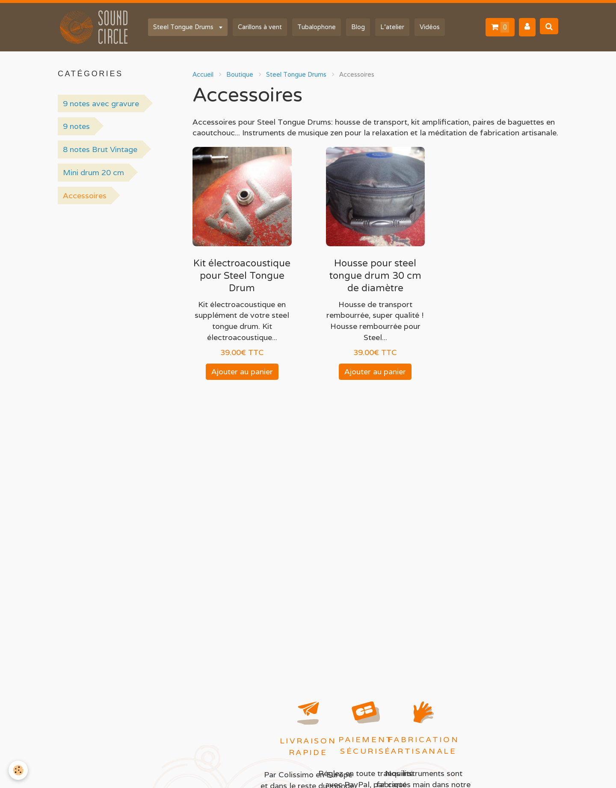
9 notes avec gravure (101, 103)
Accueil (202, 74)
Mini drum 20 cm (93, 172)
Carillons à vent (260, 27)
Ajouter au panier (242, 371)
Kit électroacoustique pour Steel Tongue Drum (241, 275)
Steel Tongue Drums (184, 27)
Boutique (239, 74)
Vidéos (430, 27)
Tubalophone (316, 27)
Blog (358, 27)
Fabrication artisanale (423, 745)
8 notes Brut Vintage (100, 149)
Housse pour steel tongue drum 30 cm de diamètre (375, 275)
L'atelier (392, 27)
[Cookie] (18, 770)
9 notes (76, 126)
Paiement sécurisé (365, 745)
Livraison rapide (308, 746)
